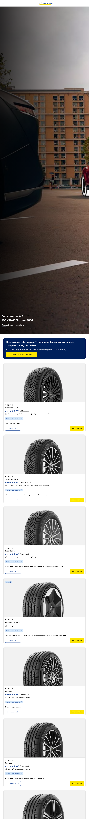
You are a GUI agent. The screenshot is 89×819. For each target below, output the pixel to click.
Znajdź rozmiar (76, 428)
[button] (17, 411)
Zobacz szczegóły (13, 428)
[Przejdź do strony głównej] (46, 3)
